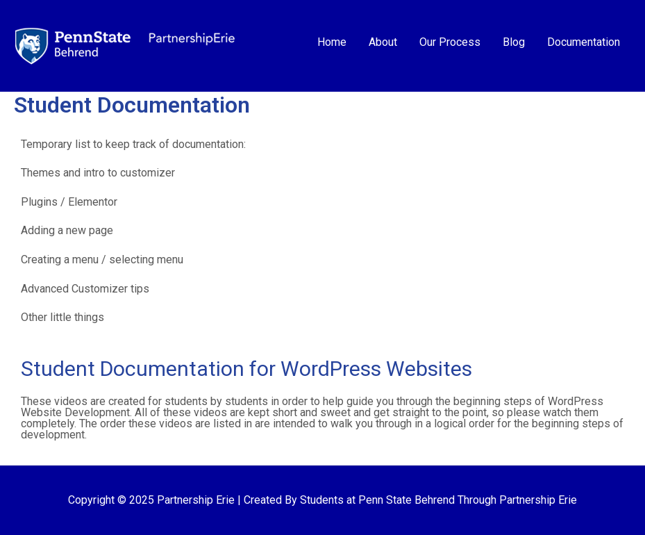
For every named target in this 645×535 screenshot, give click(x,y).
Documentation (583, 42)
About (383, 42)
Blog (514, 42)
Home (331, 42)
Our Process (449, 42)
